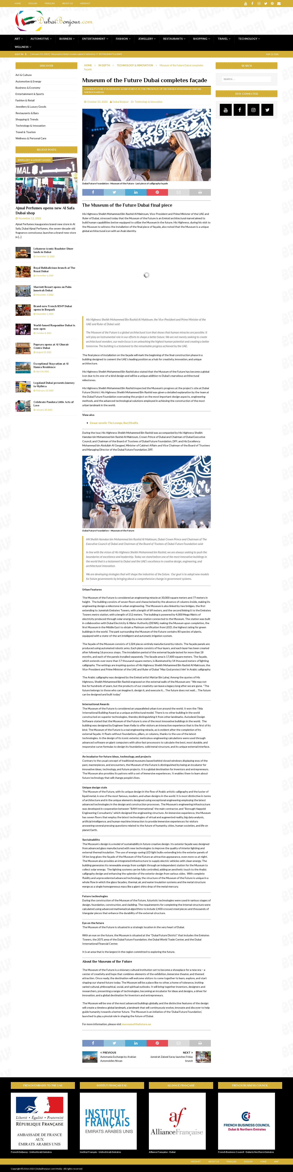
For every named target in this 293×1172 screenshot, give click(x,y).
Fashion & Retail (25, 100)
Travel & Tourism (26, 131)
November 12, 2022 (30, 217)
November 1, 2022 (44, 313)
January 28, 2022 (44, 409)
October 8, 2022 (43, 332)
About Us (67, 3)
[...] (19, 236)
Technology (247, 38)
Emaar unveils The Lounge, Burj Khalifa (114, 422)
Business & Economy (28, 87)
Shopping (200, 38)
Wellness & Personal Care (31, 138)
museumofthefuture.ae (136, 1023)
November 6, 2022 (44, 275)
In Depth (104, 64)
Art (17, 38)
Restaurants (173, 38)
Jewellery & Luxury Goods (31, 106)
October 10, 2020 (97, 101)
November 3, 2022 (44, 294)
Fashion (122, 38)
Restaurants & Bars (27, 112)
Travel (223, 38)
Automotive (40, 38)
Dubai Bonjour (121, 101)
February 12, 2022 (44, 390)
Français (50, 3)
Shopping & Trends (27, 119)
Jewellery (145, 38)
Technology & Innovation (148, 101)
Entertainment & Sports (30, 93)
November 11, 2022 (45, 256)
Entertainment (93, 38)
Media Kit (85, 3)
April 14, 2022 (42, 371)
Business (65, 38)
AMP (276, 1161)
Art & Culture (24, 74)
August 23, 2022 (43, 352)
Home (18, 3)
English (32, 3)
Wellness (21, 46)
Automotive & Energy (28, 81)
